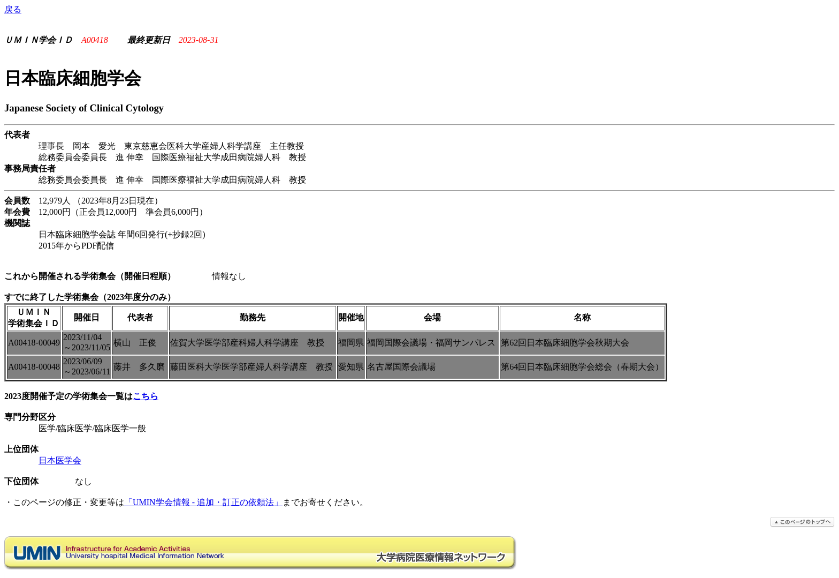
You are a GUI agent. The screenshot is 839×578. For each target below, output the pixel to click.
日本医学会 (60, 460)
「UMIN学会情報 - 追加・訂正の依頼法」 (203, 502)
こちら (145, 396)
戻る (12, 9)
